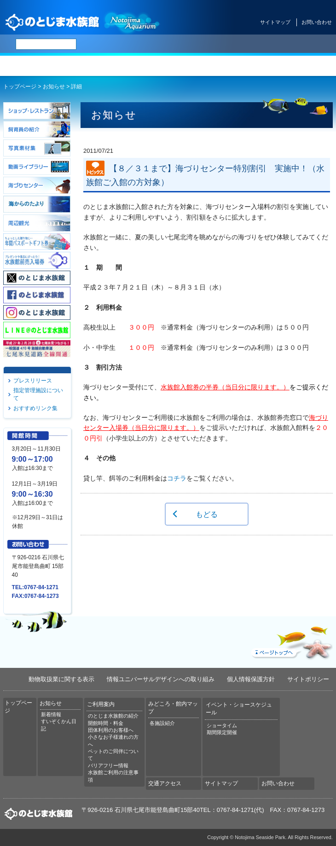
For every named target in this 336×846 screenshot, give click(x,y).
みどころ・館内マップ (196, 66)
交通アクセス (308, 66)
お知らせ (84, 66)
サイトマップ (275, 22)
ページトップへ (291, 641)
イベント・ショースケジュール (252, 66)
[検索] (46, 44)
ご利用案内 (140, 66)
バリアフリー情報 (108, 765)
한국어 (245, 44)
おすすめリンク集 (35, 408)
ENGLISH (175, 44)
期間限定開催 (222, 732)
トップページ (28, 66)
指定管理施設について (38, 394)
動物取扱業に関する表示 (61, 679)
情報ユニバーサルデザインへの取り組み (160, 679)
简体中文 (199, 44)
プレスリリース (32, 380)
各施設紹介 (162, 723)
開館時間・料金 (105, 723)
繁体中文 (223, 44)
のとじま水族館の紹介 (113, 716)
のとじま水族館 (83, 22)
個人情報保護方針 (251, 679)
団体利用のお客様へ (110, 730)
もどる (207, 514)
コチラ (176, 478)
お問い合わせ (316, 22)
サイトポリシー (308, 679)
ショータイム (222, 725)
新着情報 (51, 714)
